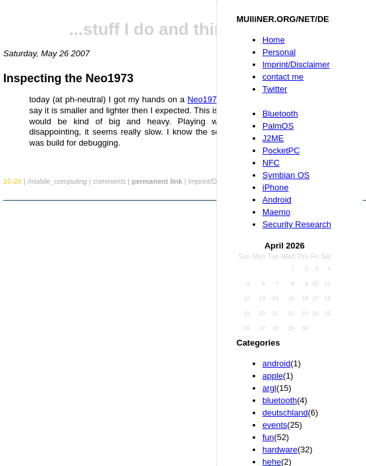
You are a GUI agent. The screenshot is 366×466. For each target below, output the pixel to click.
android (276, 363)
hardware (279, 449)
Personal (278, 52)
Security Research (296, 224)
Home (273, 40)
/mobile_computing (57, 181)
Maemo (276, 212)
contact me (283, 77)
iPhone (275, 187)
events (274, 425)
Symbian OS (286, 175)
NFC (271, 163)
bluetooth (279, 400)
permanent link (157, 181)
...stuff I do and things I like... (185, 29)
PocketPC (281, 150)
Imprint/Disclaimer (296, 64)
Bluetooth (280, 113)
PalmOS (277, 126)
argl (269, 388)
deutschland (285, 412)
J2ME (273, 138)
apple (272, 376)
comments (109, 181)
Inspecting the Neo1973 (68, 78)
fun (268, 437)
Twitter (274, 89)
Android (277, 200)
